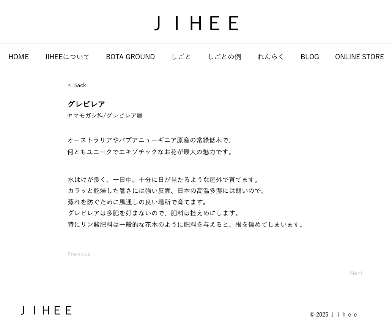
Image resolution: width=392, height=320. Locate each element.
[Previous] (93, 253)
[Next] (343, 272)
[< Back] (93, 85)
